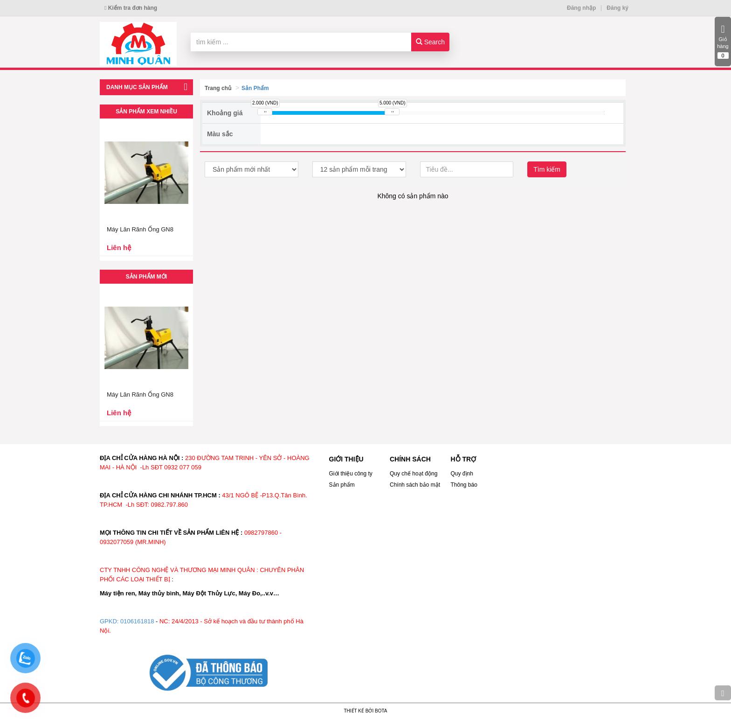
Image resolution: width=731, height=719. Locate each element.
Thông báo (464, 485)
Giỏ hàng (723, 41)
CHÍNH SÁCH (410, 459)
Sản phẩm (342, 485)
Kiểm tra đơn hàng (130, 8)
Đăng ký (617, 8)
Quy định (462, 473)
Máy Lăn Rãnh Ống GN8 (140, 229)
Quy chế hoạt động (413, 473)
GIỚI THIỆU (346, 459)
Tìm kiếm (546, 169)
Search (430, 42)
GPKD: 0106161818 (127, 621)
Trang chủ (218, 88)
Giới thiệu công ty (350, 473)
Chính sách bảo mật (415, 485)
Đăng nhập (581, 8)
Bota (381, 710)
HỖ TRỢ (463, 459)
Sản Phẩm (255, 88)
